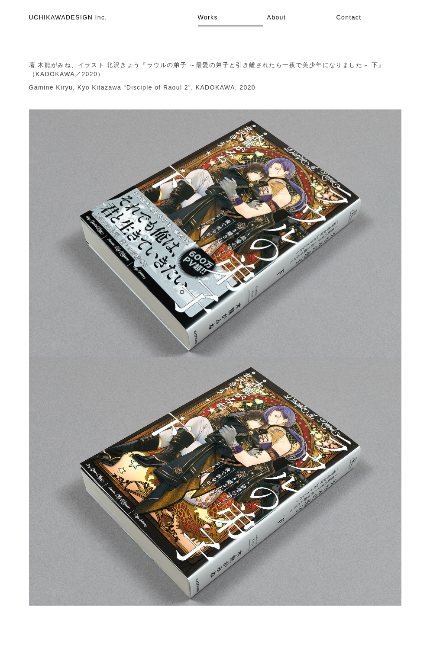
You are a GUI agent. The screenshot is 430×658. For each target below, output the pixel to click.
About (276, 17)
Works (208, 17)
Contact (349, 17)
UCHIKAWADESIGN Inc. (68, 17)
